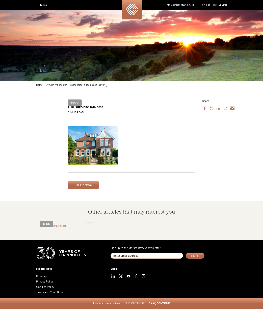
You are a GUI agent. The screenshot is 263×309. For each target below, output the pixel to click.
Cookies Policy (45, 287)
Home (39, 85)
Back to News (83, 185)
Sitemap (41, 276)
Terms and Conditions (49, 292)
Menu (41, 5)
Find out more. (135, 303)
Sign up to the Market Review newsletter (136, 248)
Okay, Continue (159, 303)
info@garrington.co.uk (180, 5)
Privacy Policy (44, 281)
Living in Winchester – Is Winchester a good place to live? (75, 85)
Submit (195, 255)
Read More (60, 226)
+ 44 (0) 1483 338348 (214, 5)
